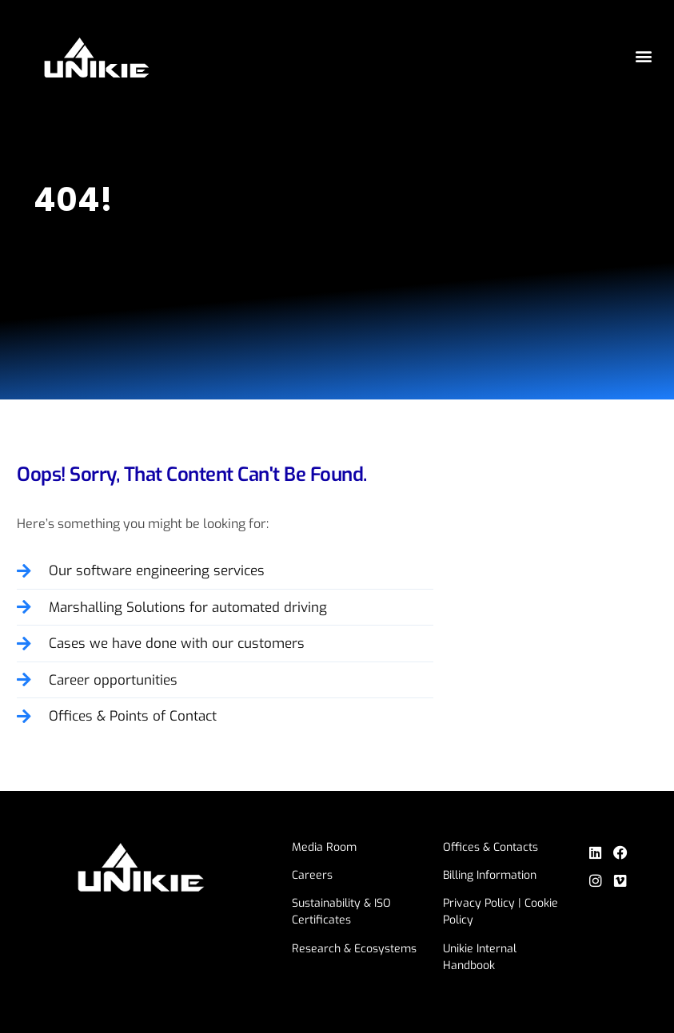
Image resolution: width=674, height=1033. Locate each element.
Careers (314, 875)
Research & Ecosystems (356, 948)
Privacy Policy (482, 903)
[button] (644, 56)
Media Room (326, 847)
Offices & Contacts (493, 847)
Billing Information (493, 875)
